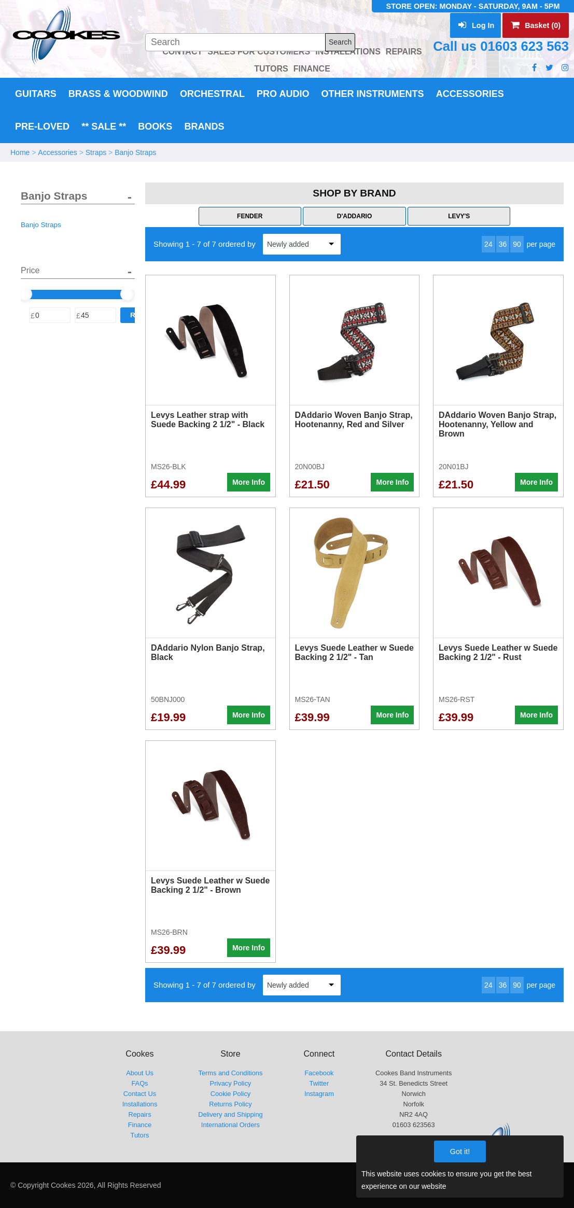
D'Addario (354, 216)
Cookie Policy (231, 1094)
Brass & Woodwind (118, 94)
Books (155, 126)
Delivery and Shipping (230, 1114)
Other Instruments (372, 94)
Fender (249, 216)
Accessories (470, 94)
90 (517, 244)
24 (488, 244)
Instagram (319, 1094)
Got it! (460, 1151)
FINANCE (311, 68)
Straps (96, 152)
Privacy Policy (230, 1083)
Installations (140, 1104)
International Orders (230, 1125)
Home (20, 152)
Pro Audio (283, 94)
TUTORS (271, 68)
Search (340, 42)
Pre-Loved (42, 126)
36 (503, 244)
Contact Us (139, 1094)
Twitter (319, 1083)
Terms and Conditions (231, 1073)
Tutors (140, 1135)
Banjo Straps (135, 152)
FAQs (139, 1083)
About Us (139, 1073)
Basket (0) (536, 25)
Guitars (36, 94)
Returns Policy (230, 1104)
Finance (140, 1125)
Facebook (318, 1073)
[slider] (25, 294)
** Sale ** (103, 126)
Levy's (459, 216)
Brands (204, 126)
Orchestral (212, 94)
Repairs (139, 1114)
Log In (476, 25)
